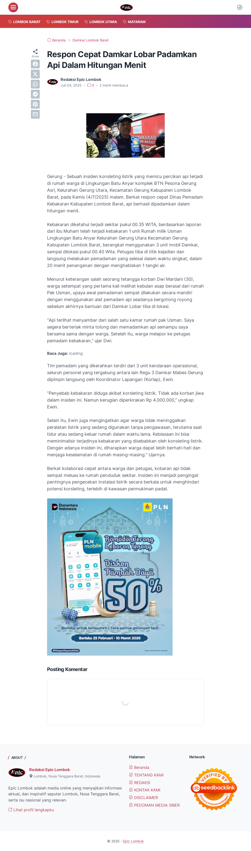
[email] (35, 114)
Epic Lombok (133, 841)
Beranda (139, 767)
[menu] (13, 7)
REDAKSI (139, 782)
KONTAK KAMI (144, 789)
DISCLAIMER (143, 797)
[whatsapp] (35, 84)
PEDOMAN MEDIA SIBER (154, 805)
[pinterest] (35, 104)
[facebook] (35, 64)
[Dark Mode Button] (240, 7)
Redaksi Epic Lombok (49, 769)
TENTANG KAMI (146, 775)
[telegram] (35, 94)
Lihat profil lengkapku (31, 809)
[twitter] (35, 74)
